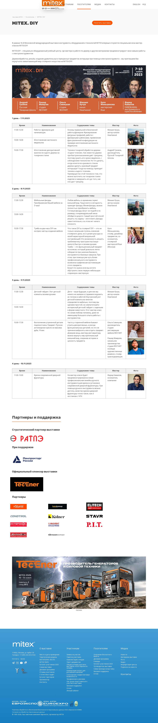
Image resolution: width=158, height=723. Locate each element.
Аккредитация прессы (129, 661)
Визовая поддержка (74, 682)
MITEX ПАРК (44, 658)
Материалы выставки (129, 653)
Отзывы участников (47, 668)
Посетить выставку (102, 23)
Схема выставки (46, 663)
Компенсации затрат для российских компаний (76, 667)
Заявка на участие (73, 651)
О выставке (51, 4)
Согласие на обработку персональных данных (29, 708)
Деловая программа (47, 666)
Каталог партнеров (47, 673)
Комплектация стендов (75, 656)
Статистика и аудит (47, 671)
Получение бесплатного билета (103, 652)
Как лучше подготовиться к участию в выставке (77, 678)
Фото (123, 656)
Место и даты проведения (49, 651)
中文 (144, 4)
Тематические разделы (48, 653)
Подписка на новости (129, 663)
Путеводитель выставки (103, 662)
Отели (69, 684)
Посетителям (84, 4)
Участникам (67, 4)
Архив (23, 655)
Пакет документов (74, 658)
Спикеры (97, 657)
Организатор (44, 676)
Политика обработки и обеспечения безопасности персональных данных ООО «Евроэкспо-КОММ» (49, 706)
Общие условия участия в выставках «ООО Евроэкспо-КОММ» (77, 662)
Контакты (110, 4)
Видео (123, 658)
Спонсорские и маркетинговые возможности (78, 672)
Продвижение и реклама (76, 675)
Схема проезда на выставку (104, 665)
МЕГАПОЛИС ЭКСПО (47, 656)
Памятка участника (74, 653)
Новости (124, 651)
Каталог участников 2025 (49, 661)
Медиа (97, 4)
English (136, 4)
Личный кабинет (73, 687)
